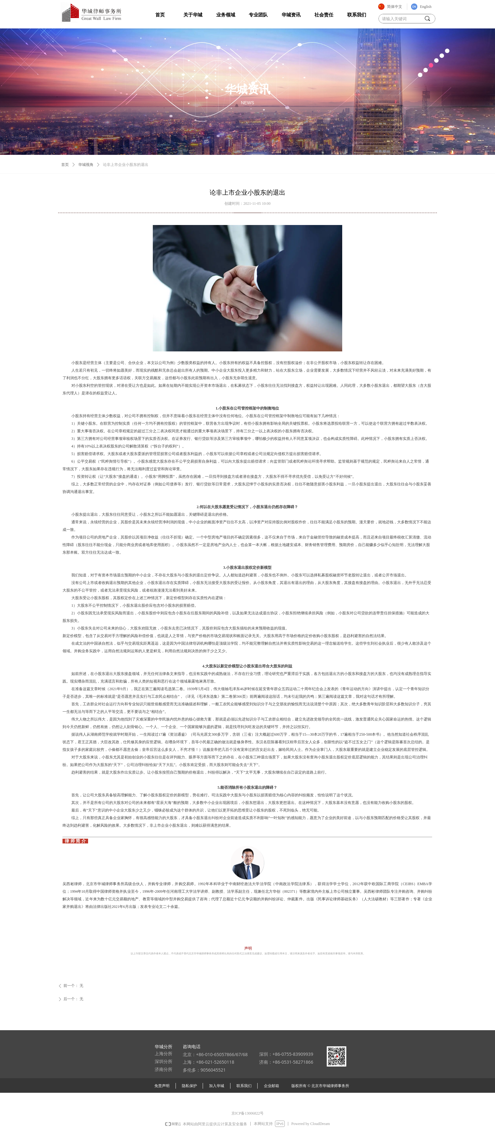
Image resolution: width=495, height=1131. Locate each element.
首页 (65, 164)
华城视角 (85, 164)
